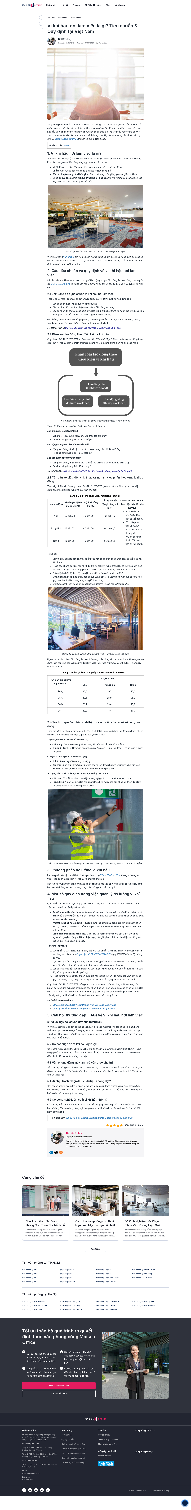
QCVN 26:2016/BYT (60, 284)
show (66, 145)
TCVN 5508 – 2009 (110, 875)
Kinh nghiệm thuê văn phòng (69, 17)
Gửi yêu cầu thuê (58, 1393)
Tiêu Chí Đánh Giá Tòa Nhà (82, 328)
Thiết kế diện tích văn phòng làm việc (101, 471)
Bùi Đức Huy (65, 39)
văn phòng (68, 257)
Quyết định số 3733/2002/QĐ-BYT (93, 954)
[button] (59, 1385)
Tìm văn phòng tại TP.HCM (41, 1262)
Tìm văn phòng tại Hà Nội (39, 1294)
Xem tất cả (95, 1249)
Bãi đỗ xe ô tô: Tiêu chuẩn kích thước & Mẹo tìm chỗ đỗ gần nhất (99, 1118)
